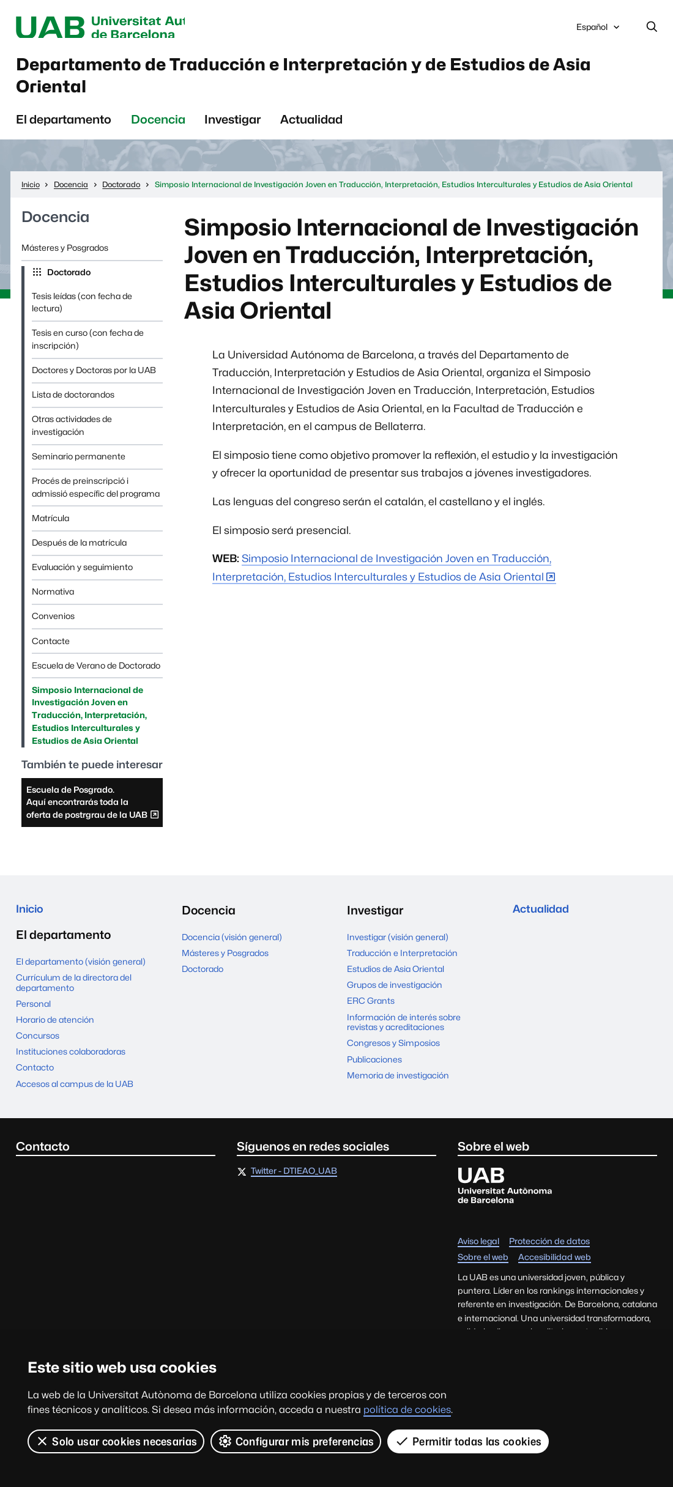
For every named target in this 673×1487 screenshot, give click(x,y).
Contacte (51, 653)
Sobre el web (483, 1272)
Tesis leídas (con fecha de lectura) (82, 314)
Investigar (232, 131)
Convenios (53, 628)
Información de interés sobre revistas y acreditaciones (404, 1034)
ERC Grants (371, 1013)
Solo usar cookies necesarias (116, 1441)
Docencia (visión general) (232, 949)
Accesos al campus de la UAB (74, 1098)
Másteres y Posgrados (64, 260)
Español (599, 31)
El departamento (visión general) (81, 976)
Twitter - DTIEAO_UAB (294, 1186)
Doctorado (68, 284)
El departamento (63, 131)
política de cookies (407, 1409)
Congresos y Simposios (393, 1055)
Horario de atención (55, 1034)
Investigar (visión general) (397, 949)
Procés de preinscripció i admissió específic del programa (96, 499)
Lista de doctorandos (73, 407)
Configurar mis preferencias (296, 1441)
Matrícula (50, 530)
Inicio (31, 922)
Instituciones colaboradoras (70, 1066)
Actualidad (311, 131)
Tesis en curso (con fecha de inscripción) (88, 351)
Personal (33, 1018)
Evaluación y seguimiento (82, 579)
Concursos (37, 1050)
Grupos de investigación (394, 997)
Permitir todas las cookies (468, 1441)
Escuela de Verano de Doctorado (96, 677)
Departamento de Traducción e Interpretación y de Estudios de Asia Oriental (329, 83)
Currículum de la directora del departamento (74, 997)
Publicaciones (374, 1071)
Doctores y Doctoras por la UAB (94, 382)
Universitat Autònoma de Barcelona (127, 28)
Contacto (35, 1082)
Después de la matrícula (79, 555)
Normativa (53, 604)
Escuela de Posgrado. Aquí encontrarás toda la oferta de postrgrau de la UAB (93, 818)
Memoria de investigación (398, 1087)
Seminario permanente (78, 468)
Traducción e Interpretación (402, 965)
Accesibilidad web (554, 1272)
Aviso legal (478, 1256)
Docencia (158, 131)
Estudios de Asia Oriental (395, 981)
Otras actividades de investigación (72, 437)
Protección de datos (549, 1256)
